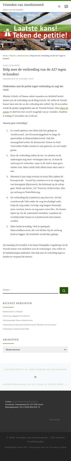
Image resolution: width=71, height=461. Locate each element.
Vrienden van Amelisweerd (31, 437)
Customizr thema (57, 447)
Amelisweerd (23, 56)
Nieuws (13, 56)
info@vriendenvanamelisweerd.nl (24, 401)
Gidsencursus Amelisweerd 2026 (16, 329)
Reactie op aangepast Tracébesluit (16, 316)
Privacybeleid (54, 420)
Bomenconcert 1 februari (13, 312)
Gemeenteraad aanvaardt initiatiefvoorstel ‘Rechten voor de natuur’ (30, 325)
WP (25, 447)
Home (5, 56)
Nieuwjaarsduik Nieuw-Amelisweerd (17, 320)
